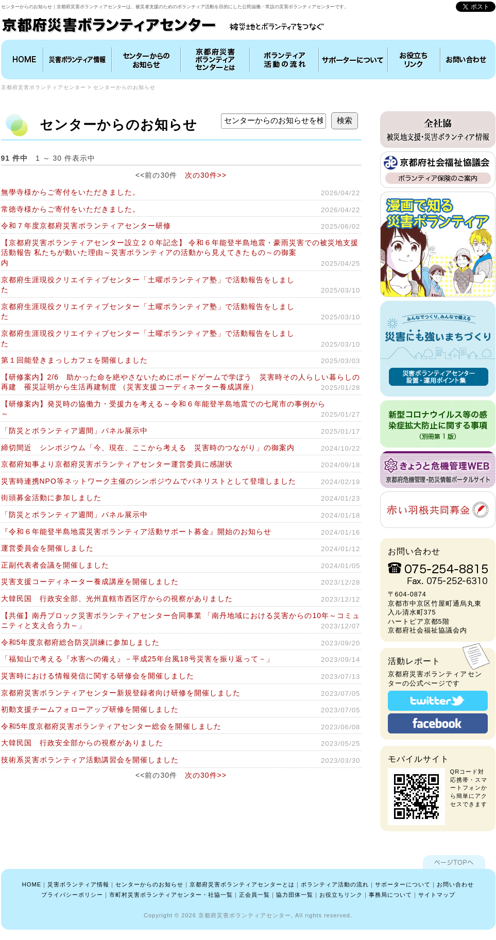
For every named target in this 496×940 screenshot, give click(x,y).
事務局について (390, 895)
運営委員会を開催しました (47, 548)
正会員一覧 (254, 895)
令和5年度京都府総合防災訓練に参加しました (80, 642)
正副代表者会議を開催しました (55, 565)
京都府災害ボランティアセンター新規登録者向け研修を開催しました (121, 693)
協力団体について (353, 59)
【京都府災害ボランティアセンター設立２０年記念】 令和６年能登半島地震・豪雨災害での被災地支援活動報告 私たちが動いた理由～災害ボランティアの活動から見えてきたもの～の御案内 (180, 252)
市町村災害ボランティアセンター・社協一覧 (171, 895)
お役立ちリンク (414, 59)
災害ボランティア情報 (77, 59)
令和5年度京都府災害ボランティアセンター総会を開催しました (111, 726)
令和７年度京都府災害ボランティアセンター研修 (86, 225)
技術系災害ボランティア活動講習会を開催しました (90, 760)
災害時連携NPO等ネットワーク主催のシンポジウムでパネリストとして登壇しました (148, 481)
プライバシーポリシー (72, 895)
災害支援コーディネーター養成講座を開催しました (90, 581)
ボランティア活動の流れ (284, 59)
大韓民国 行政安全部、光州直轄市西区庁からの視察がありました (117, 598)
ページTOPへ (454, 862)
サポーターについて (403, 884)
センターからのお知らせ (124, 87)
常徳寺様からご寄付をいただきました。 (70, 209)
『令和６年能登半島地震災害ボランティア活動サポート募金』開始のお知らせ (136, 531)
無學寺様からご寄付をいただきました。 (70, 192)
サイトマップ (436, 895)
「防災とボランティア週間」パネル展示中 (74, 430)
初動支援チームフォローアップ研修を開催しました (90, 709)
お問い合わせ (466, 59)
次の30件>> (206, 175)
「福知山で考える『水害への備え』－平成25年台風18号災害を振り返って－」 (137, 659)
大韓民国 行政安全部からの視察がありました (82, 743)
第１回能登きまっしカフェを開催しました (74, 360)
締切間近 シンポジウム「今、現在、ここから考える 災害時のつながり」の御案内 (148, 447)
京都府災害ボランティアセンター (43, 87)
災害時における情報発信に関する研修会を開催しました (97, 676)
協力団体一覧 (294, 895)
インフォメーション (146, 59)
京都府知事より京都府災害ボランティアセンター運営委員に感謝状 (117, 464)
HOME (23, 59)
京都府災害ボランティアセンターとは (215, 59)
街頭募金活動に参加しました (51, 497)
